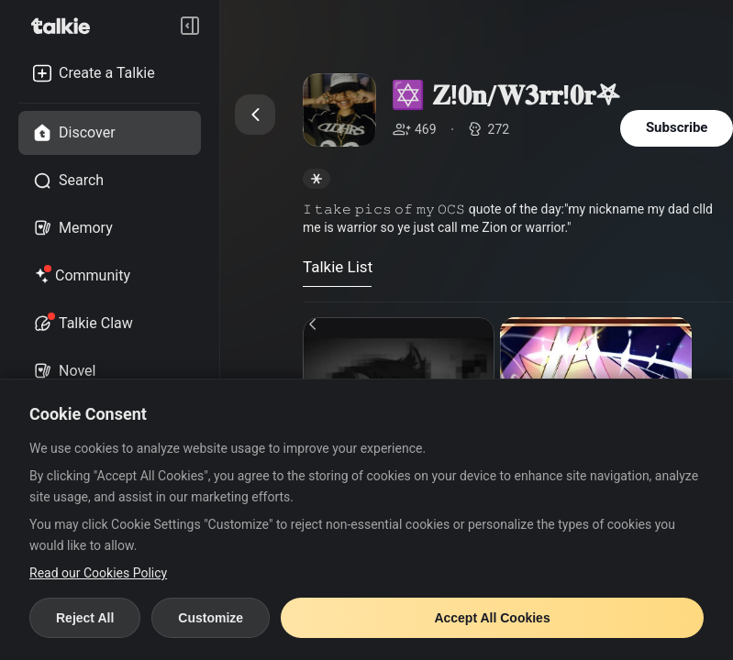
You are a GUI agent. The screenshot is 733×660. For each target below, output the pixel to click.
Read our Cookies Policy (98, 573)
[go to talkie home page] (66, 26)
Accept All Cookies (492, 617)
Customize (210, 617)
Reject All (85, 617)
